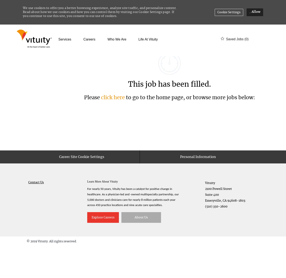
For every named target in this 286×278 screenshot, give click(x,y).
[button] (229, 12)
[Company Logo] (35, 39)
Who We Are (117, 39)
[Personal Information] (198, 188)
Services (64, 39)
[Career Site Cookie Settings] (81, 188)
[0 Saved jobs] (234, 39)
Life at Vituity (148, 39)
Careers (89, 39)
